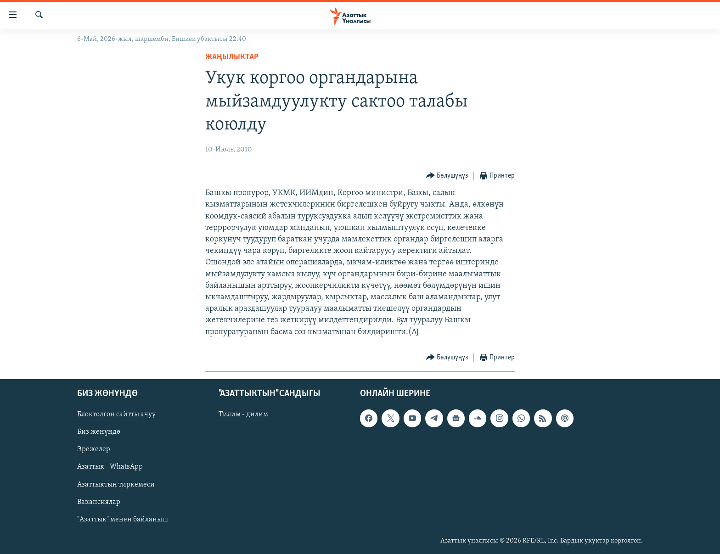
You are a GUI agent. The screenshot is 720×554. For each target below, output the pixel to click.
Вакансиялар (98, 501)
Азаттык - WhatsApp (110, 466)
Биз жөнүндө (98, 432)
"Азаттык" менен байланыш (122, 519)
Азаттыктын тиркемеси (116, 484)
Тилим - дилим (243, 414)
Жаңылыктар (232, 57)
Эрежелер (93, 449)
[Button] (447, 176)
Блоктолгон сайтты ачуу (116, 414)
